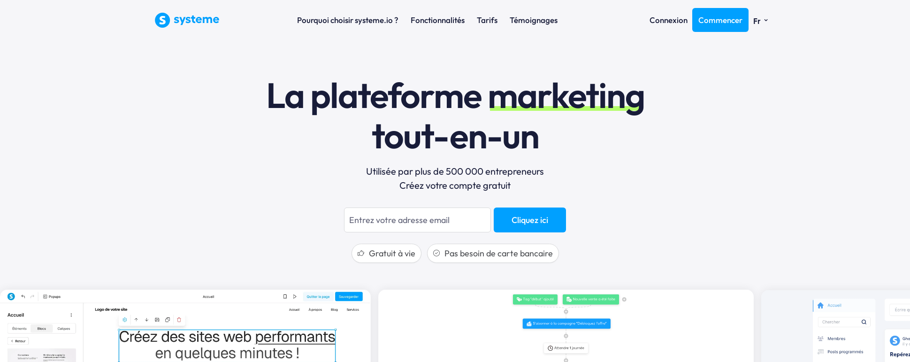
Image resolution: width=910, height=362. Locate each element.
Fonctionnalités (438, 20)
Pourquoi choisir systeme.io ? (347, 20)
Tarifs (487, 20)
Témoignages (534, 20)
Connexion (669, 20)
